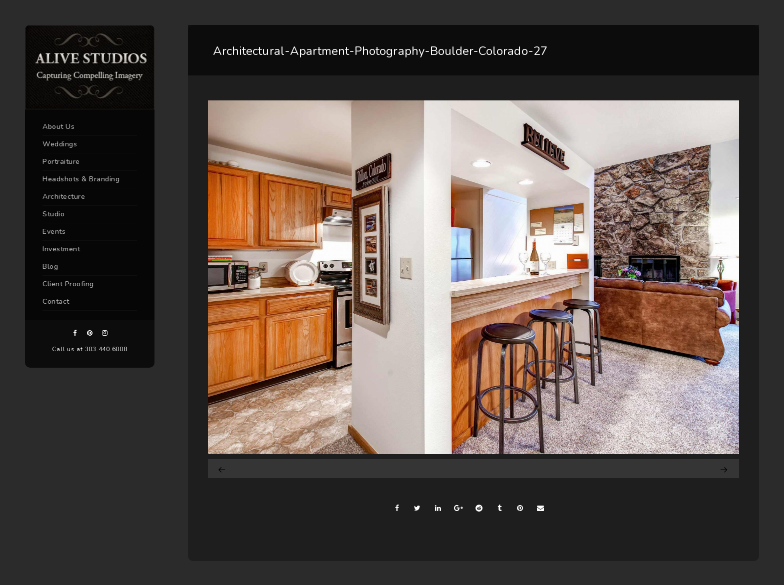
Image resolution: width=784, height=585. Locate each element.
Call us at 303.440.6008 (89, 349)
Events (54, 231)
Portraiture (61, 161)
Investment (61, 249)
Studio (53, 214)
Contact (56, 301)
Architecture (63, 196)
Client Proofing (68, 284)
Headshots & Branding (81, 179)
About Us (58, 126)
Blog (50, 266)
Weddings (59, 144)
